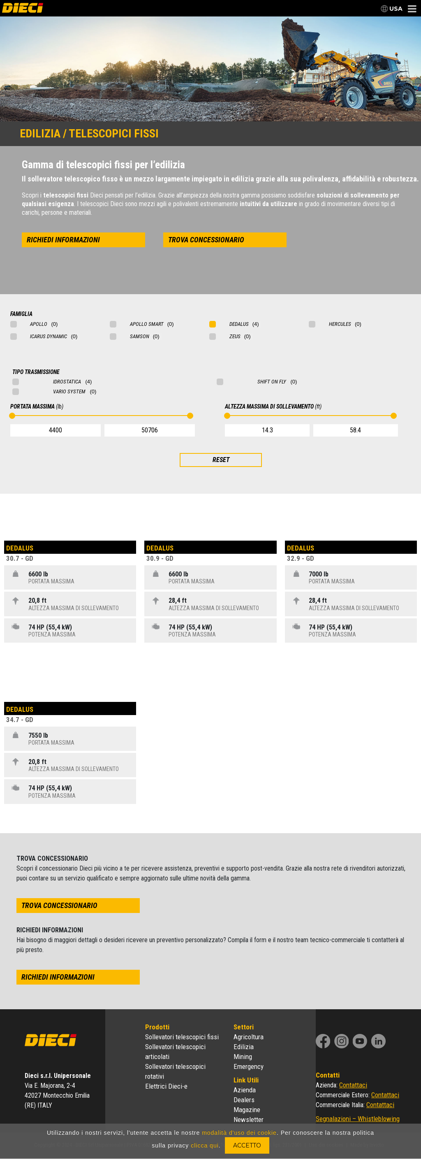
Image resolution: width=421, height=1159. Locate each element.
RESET (221, 460)
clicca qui (205, 1145)
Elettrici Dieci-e (166, 1086)
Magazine (247, 1110)
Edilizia (244, 1047)
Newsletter (249, 1119)
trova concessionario (206, 239)
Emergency (249, 1066)
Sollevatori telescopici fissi (182, 1037)
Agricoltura (249, 1037)
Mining (243, 1056)
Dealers (244, 1100)
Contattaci (353, 1085)
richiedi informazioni (63, 239)
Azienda (245, 1090)
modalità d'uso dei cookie (239, 1132)
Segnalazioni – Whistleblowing (358, 1119)
